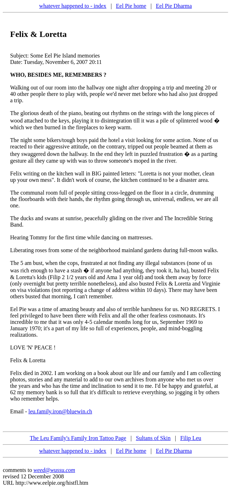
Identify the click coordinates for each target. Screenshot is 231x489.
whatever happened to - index (72, 6)
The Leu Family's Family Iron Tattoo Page (78, 438)
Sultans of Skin (153, 438)
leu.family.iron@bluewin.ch (60, 411)
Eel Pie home (131, 6)
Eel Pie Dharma (174, 6)
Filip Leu (190, 438)
